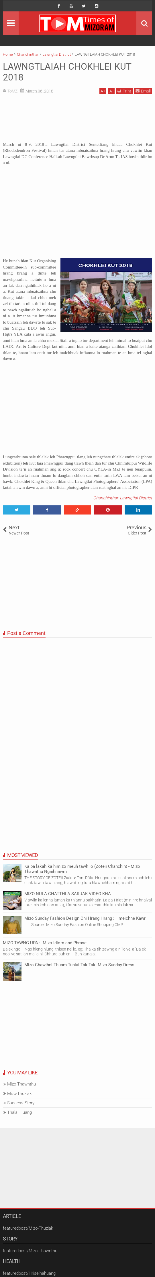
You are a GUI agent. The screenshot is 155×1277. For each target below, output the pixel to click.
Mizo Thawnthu (21, 1084)
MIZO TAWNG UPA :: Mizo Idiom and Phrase (45, 942)
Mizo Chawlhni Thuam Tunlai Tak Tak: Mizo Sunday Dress (79, 964)
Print (124, 91)
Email (143, 91)
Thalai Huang (19, 1112)
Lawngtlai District (136, 498)
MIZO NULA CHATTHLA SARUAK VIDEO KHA (67, 893)
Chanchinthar (105, 498)
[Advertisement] (77, 120)
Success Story (20, 1102)
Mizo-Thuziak (19, 1093)
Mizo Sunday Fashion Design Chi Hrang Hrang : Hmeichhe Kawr (85, 918)
